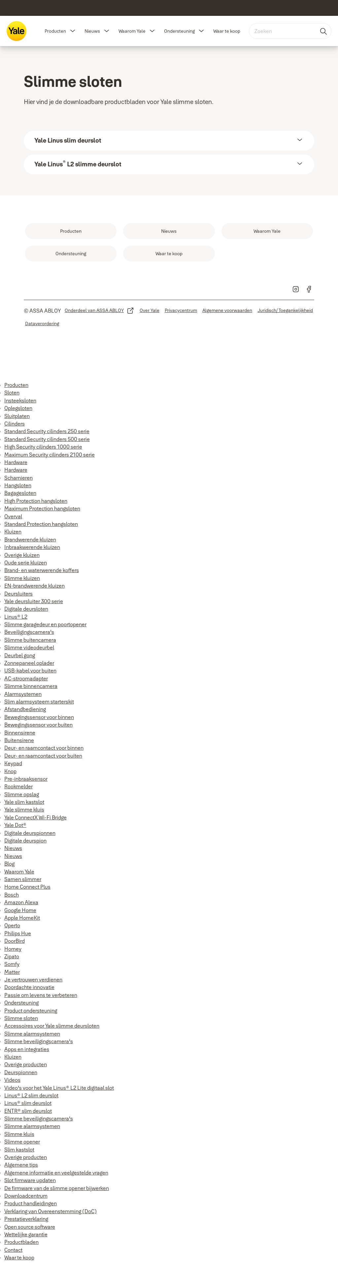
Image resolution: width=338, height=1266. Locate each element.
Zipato (11, 956)
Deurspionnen (20, 1072)
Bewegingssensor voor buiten (38, 724)
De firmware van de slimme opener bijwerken (56, 1188)
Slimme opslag (21, 794)
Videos (12, 1080)
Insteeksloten (20, 400)
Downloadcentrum (26, 1195)
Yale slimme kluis (24, 809)
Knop (10, 771)
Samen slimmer (22, 879)
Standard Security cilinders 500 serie (47, 439)
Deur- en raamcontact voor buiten (43, 755)
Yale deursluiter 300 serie (33, 601)
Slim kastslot (19, 1149)
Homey (12, 948)
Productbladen (21, 1242)
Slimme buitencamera (30, 639)
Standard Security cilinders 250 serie (46, 431)
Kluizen (12, 531)
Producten (55, 31)
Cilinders (14, 423)
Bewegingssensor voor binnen (39, 717)
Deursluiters (18, 593)
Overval (13, 516)
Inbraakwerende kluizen (32, 547)
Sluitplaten (17, 416)
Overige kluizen (22, 555)
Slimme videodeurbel (29, 647)
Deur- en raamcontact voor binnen (44, 747)
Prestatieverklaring (26, 1218)
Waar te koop (226, 31)
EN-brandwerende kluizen (34, 585)
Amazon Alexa (21, 902)
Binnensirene (19, 732)
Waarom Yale (132, 31)
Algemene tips (21, 1164)
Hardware (15, 462)
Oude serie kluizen (25, 562)
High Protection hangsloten (35, 500)
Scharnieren (18, 477)
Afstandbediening (25, 709)
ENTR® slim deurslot (28, 1111)
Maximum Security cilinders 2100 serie (49, 454)
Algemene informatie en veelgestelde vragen (56, 1172)
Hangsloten (17, 485)
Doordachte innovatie (29, 987)
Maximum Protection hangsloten (42, 508)
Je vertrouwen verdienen (33, 979)
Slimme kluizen (22, 578)
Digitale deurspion (25, 840)
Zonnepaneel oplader (29, 663)
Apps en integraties (26, 1049)
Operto (12, 925)
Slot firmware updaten (30, 1180)
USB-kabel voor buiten (30, 670)
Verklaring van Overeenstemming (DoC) (50, 1211)
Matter (12, 972)
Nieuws (92, 31)
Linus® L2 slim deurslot (31, 1095)
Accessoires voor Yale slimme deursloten (51, 1025)
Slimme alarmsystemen (32, 1033)
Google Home (20, 910)
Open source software (29, 1226)
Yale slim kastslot (24, 802)
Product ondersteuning (30, 1010)
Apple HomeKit (22, 917)
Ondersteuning (179, 31)
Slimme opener (22, 1141)
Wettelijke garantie (26, 1234)
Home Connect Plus (27, 886)
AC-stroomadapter (26, 678)
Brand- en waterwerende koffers (41, 570)
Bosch (11, 894)
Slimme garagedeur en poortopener (45, 624)
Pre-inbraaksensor (26, 778)
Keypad (13, 763)
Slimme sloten (21, 1018)
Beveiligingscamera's (29, 632)
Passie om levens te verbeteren (40, 995)
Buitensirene (19, 740)
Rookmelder (18, 786)
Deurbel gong (19, 655)
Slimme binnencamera (30, 686)
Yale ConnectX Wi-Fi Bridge (35, 817)
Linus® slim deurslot (27, 1103)
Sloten (11, 392)
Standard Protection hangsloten (41, 524)
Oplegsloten (18, 408)
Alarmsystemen (23, 694)
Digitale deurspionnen (29, 833)
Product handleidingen (30, 1203)
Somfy (11, 964)
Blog (9, 863)
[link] (71, 231)
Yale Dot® (15, 825)
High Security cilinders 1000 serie (43, 446)
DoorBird (14, 941)
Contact (13, 1250)
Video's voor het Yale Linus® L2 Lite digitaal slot (59, 1087)
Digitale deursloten (26, 608)
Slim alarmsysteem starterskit (39, 701)
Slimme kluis (19, 1134)
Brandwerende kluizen (30, 539)
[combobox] (290, 31)
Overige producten (25, 1064)
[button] (73, 31)
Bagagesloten (20, 493)
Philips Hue (17, 933)
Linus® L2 (15, 616)
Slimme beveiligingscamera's (38, 1041)
